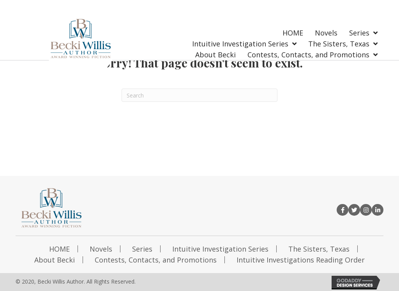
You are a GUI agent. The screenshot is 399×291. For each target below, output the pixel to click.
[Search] (199, 95)
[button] (342, 210)
